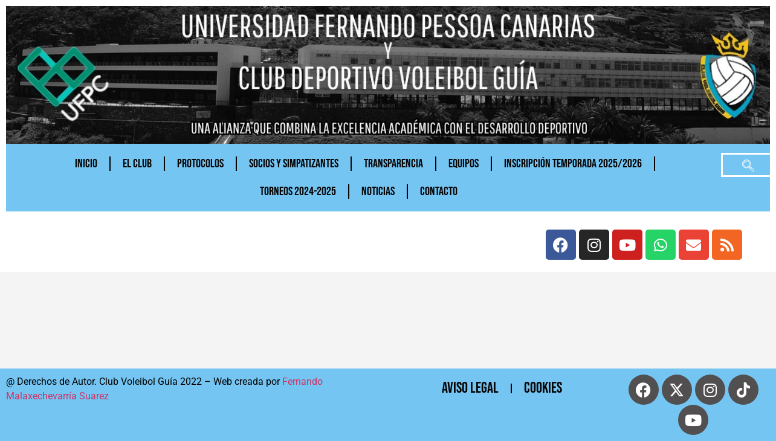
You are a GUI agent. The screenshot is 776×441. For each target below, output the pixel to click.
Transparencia (393, 163)
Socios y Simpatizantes (293, 163)
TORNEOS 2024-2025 (298, 191)
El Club (137, 163)
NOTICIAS (378, 191)
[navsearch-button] (748, 165)
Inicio (86, 163)
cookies (543, 388)
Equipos (463, 163)
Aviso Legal (470, 388)
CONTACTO (439, 191)
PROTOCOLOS (200, 163)
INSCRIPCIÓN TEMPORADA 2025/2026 (573, 163)
